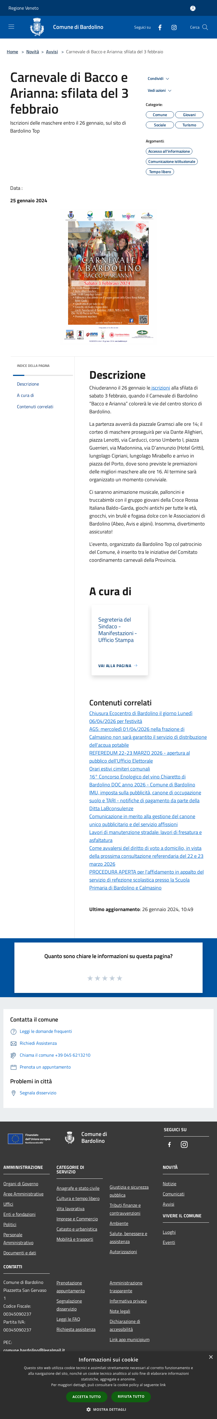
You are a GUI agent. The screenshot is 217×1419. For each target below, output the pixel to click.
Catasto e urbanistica (77, 1229)
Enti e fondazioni (19, 1214)
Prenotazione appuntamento (71, 1286)
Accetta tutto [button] (87, 1396)
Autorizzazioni (123, 1251)
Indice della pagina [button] (33, 365)
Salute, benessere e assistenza (128, 1237)
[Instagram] (171, 27)
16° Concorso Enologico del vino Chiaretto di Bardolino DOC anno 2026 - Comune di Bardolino (142, 780)
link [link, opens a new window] (163, 1384)
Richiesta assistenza (76, 1329)
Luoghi (169, 1232)
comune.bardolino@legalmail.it (34, 1350)
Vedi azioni (160, 90)
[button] (108, 1409)
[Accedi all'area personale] (193, 8)
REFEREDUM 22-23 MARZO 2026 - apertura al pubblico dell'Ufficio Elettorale (139, 757)
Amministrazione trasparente (126, 1286)
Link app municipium (129, 1339)
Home (12, 51)
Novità (32, 51)
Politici (9, 1224)
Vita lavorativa (70, 1208)
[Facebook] (157, 27)
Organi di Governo (20, 1183)
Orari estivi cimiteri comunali (119, 769)
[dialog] (108, 1385)
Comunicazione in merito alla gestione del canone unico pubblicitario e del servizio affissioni (142, 820)
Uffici (8, 1204)
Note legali (120, 1311)
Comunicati (174, 1193)
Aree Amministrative (23, 1193)
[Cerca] (205, 27)
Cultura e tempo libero (78, 1198)
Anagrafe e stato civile (78, 1188)
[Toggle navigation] (11, 26)
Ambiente (119, 1223)
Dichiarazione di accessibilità (125, 1325)
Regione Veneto (23, 8)
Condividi (159, 78)
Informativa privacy (128, 1300)
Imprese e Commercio (77, 1218)
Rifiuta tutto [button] (131, 1396)
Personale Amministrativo (18, 1238)
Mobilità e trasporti (75, 1239)
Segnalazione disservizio (69, 1304)
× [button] (211, 1357)
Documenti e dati (19, 1252)
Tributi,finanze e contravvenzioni (125, 1209)
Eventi (169, 1242)
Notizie (169, 1183)
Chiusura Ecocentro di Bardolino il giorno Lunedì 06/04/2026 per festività (140, 717)
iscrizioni (160, 388)
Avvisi (52, 51)
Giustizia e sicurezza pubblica (129, 1191)
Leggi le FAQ (68, 1319)
